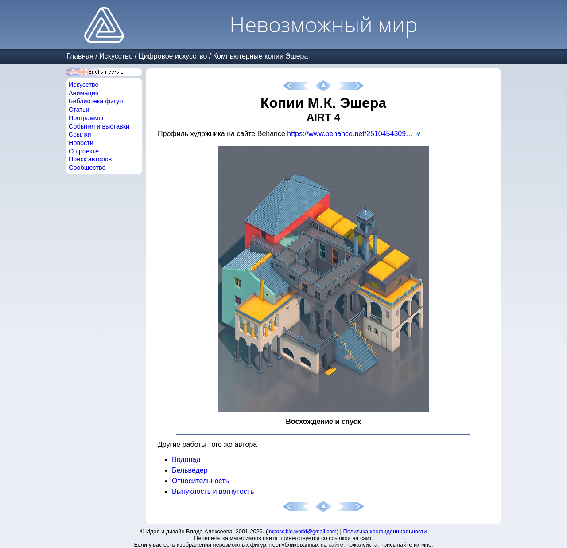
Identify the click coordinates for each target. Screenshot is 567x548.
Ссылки (80, 134)
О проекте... (86, 151)
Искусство (115, 56)
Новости (81, 142)
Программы (86, 117)
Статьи (79, 109)
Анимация (84, 93)
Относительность (200, 481)
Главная (79, 56)
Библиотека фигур (96, 101)
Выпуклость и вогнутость (213, 491)
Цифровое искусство (173, 56)
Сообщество (87, 167)
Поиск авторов (90, 159)
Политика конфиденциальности (385, 531)
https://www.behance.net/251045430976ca (353, 133)
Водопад (186, 459)
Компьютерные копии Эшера (260, 56)
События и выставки (99, 126)
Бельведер (190, 470)
